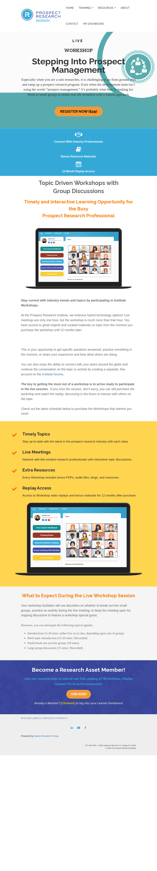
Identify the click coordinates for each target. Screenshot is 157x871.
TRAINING (84, 7)
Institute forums (52, 374)
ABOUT (125, 7)
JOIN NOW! (78, 694)
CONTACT (72, 23)
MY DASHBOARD (93, 23)
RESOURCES (105, 7)
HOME (70, 7)
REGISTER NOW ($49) (78, 111)
